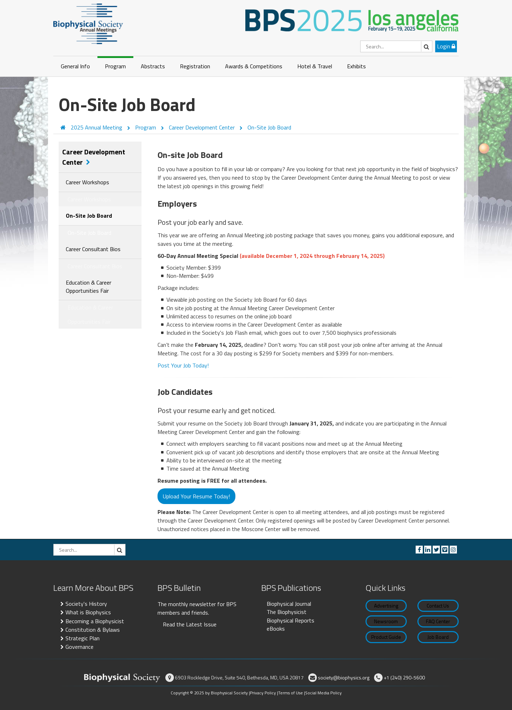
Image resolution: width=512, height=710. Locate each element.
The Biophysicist (286, 612)
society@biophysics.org (343, 677)
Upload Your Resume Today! (196, 496)
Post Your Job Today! (183, 365)
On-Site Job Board (269, 127)
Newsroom (386, 621)
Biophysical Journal (289, 603)
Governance (79, 646)
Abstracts (153, 66)
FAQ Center (438, 621)
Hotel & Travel (314, 66)
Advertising (386, 605)
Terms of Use (290, 692)
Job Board (438, 637)
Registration (195, 66)
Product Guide (386, 637)
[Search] (396, 46)
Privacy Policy (263, 692)
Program (115, 66)
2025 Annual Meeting (97, 127)
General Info (75, 66)
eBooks (276, 628)
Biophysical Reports (290, 620)
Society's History (86, 603)
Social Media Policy (323, 692)
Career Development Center (202, 127)
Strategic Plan (82, 638)
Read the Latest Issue (190, 624)
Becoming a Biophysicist (94, 621)
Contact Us (438, 605)
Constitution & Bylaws (92, 629)
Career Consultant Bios (93, 249)
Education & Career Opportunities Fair (88, 286)
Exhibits (356, 66)
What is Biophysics (88, 612)
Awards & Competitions (253, 66)
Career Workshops (87, 182)
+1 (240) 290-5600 (404, 677)
